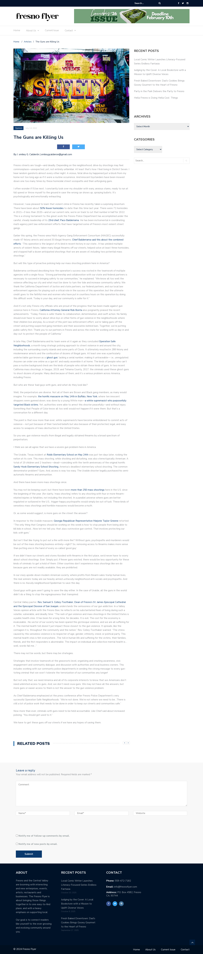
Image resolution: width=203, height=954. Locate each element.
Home (16, 30)
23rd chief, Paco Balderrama (63, 220)
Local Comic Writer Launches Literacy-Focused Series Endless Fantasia (78, 885)
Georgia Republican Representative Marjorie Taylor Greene (86, 520)
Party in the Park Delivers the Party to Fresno (159, 91)
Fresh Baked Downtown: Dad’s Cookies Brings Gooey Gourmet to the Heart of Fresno (78, 922)
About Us (31, 30)
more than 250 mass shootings (88, 489)
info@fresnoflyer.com (125, 886)
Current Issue (52, 30)
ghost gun (52, 357)
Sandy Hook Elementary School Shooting (35, 466)
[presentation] (37, 826)
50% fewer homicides (52, 208)
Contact (69, 30)
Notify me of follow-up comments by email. (44, 835)
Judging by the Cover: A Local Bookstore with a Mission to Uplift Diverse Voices (77, 903)
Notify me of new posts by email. (38, 844)
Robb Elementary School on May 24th (67, 454)
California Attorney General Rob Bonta (61, 310)
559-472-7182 (123, 880)
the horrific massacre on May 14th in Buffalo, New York (67, 396)
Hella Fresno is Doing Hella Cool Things (156, 97)
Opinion (18, 128)
